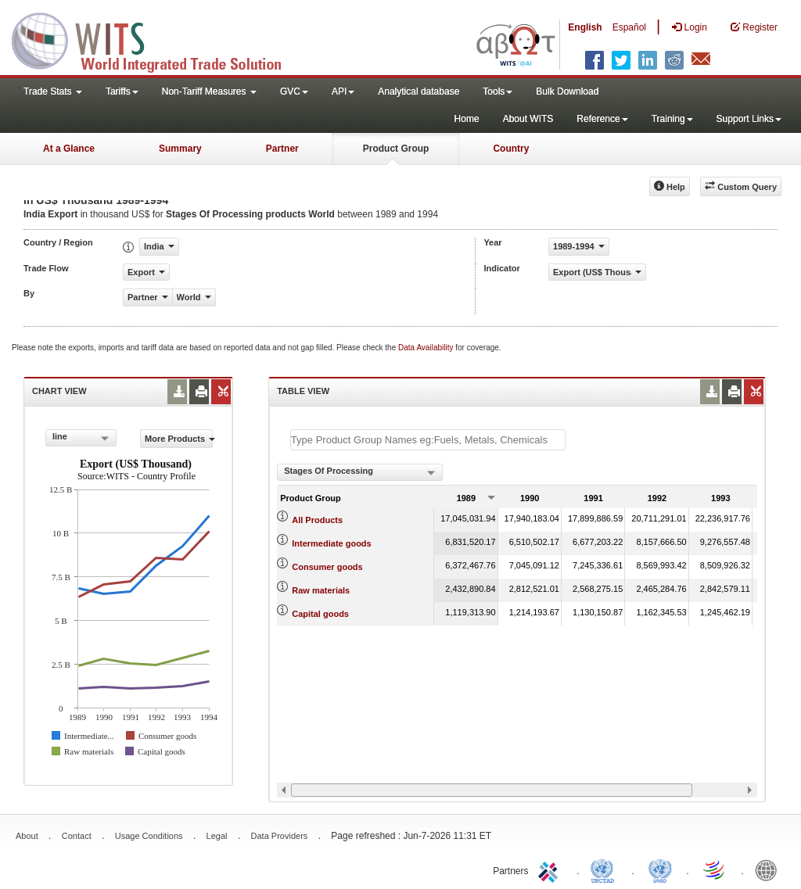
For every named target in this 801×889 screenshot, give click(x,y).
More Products (179, 438)
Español (629, 27)
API (343, 91)
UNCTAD (605, 869)
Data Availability (426, 347)
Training (672, 118)
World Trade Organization (715, 869)
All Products (317, 520)
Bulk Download (567, 91)
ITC (550, 869)
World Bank (769, 869)
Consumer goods (327, 567)
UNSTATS (660, 869)
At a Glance (69, 148)
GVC (294, 91)
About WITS (528, 118)
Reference (602, 118)
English (585, 27)
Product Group (396, 148)
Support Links (749, 118)
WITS (156, 39)
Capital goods (320, 613)
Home (467, 118)
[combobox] (81, 437)
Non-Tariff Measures (209, 91)
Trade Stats (52, 91)
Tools (497, 91)
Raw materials (321, 590)
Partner (282, 148)
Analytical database (418, 91)
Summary (180, 148)
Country (511, 148)
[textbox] (428, 439)
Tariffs (122, 91)
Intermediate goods (331, 543)
